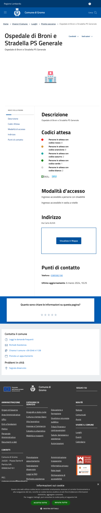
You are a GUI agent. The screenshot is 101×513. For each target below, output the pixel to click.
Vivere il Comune (20, 23)
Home (5, 23)
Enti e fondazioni (9, 424)
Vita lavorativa (32, 421)
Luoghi (34, 23)
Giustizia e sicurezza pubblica (60, 420)
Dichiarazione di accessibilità (58, 477)
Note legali (56, 470)
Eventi (79, 437)
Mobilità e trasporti (34, 435)
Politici (5, 428)
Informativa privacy (59, 465)
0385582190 (57, 275)
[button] (50, 508)
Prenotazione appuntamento (32, 459)
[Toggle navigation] (5, 12)
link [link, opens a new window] (75, 497)
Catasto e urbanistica (35, 430)
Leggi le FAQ (31, 474)
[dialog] (50, 497)
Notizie (79, 410)
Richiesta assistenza (35, 478)
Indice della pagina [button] (15, 110)
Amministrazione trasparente (58, 459)
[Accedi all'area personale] (89, 3)
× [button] (98, 484)
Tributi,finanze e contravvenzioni (58, 428)
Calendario (80, 441)
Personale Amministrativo (9, 435)
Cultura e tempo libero (36, 416)
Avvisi (78, 419)
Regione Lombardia (12, 3)
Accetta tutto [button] (40, 503)
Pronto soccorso (48, 23)
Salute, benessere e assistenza (60, 436)
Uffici (4, 419)
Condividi (74, 36)
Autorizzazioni (57, 443)
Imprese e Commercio (36, 426)
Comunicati (81, 414)
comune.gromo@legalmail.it (14, 481)
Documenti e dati (9, 441)
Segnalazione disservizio (32, 467)
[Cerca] (95, 12)
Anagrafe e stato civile (36, 412)
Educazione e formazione (57, 411)
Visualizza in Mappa (69, 240)
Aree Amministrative (11, 414)
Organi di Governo (10, 410)
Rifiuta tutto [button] (61, 502)
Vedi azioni (88, 36)
